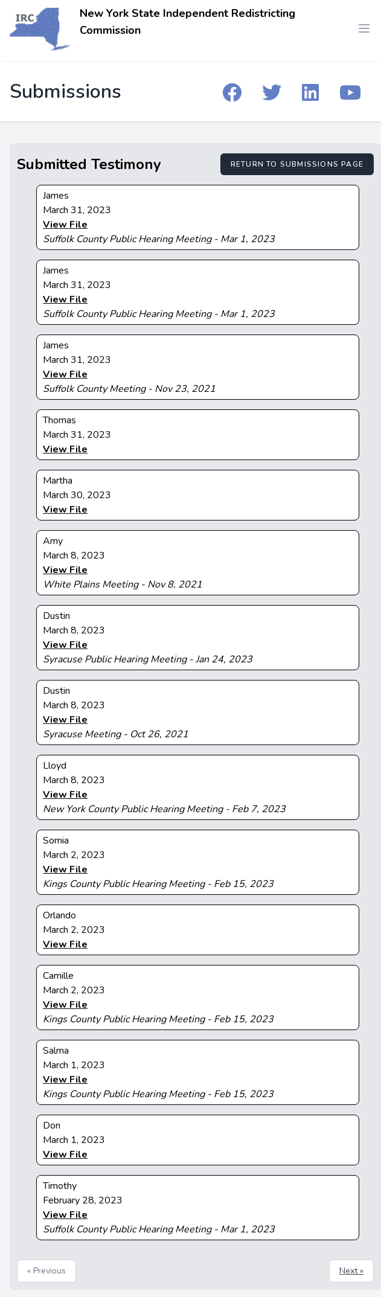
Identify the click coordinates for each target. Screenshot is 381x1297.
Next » (351, 1270)
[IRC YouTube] (350, 91)
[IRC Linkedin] (310, 91)
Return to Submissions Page (297, 164)
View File (65, 224)
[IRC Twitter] (272, 91)
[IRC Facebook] (232, 91)
